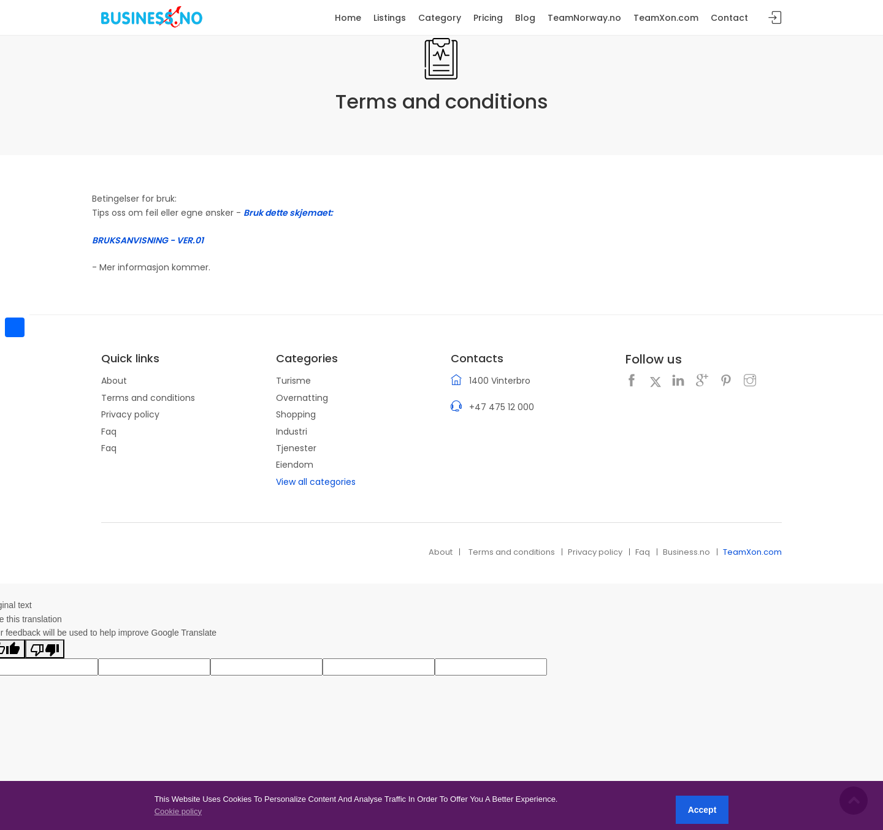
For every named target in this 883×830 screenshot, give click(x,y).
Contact (729, 18)
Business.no (686, 552)
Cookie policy (178, 811)
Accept (702, 810)
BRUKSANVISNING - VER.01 (148, 240)
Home (348, 18)
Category (439, 18)
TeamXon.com (752, 552)
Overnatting (302, 398)
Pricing (488, 18)
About (114, 381)
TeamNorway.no (584, 18)
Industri (291, 431)
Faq (109, 431)
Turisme (293, 381)
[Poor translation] (44, 648)
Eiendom (294, 465)
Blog (525, 18)
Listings (389, 18)
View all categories (316, 482)
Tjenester (296, 448)
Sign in (775, 18)
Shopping (296, 414)
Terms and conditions (148, 398)
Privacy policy (130, 414)
